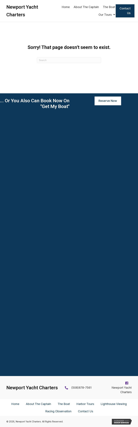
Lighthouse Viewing (114, 404)
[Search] (69, 60)
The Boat (64, 404)
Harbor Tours (85, 404)
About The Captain (38, 404)
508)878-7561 (81, 387)
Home (15, 404)
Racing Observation (58, 411)
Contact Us (85, 411)
